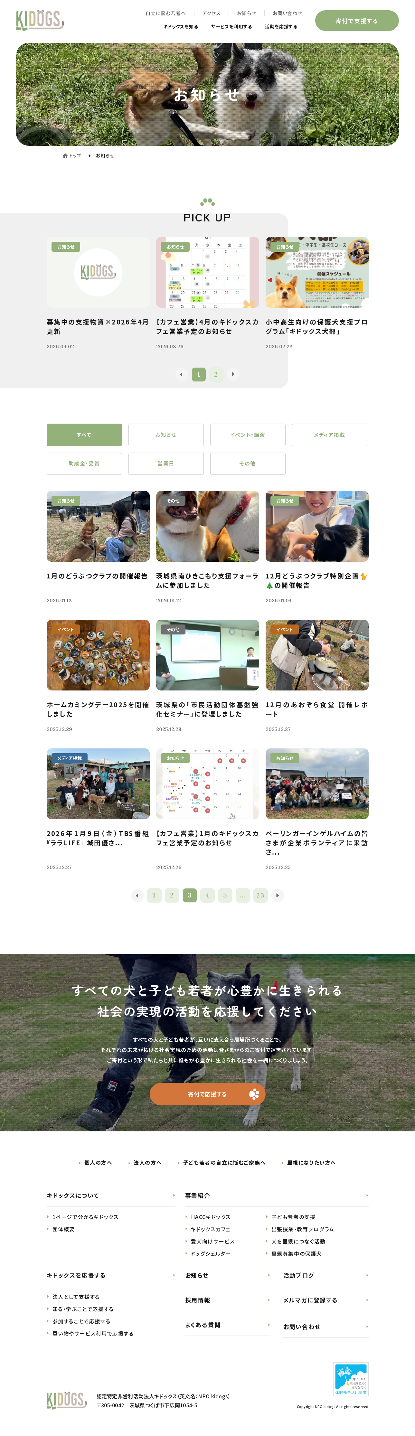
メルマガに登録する (310, 1300)
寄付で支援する (357, 20)
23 (260, 896)
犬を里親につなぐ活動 (298, 1241)
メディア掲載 (329, 435)
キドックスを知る (168, 26)
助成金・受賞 (84, 464)
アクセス (211, 13)
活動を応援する (278, 26)
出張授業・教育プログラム (303, 1229)
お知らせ (246, 13)
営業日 (165, 464)
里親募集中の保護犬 (296, 1254)
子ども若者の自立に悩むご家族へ (224, 1163)
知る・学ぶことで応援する (83, 1309)
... (243, 896)
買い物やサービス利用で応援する (93, 1333)
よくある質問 (203, 1324)
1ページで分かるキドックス (85, 1217)
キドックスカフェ (211, 1229)
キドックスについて (73, 1195)
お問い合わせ (287, 13)
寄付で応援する (207, 1094)
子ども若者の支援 (293, 1217)
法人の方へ (148, 1163)
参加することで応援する (81, 1321)
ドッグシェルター (211, 1254)
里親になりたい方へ (311, 1163)
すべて (84, 435)
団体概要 (63, 1229)
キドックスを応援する (76, 1275)
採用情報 (198, 1300)
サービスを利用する (224, 26)
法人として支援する (76, 1297)
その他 (248, 464)
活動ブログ (299, 1275)
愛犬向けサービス (213, 1241)
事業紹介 (198, 1195)
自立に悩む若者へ (166, 13)
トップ (75, 155)
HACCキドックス (211, 1217)
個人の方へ (98, 1163)
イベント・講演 (247, 435)
